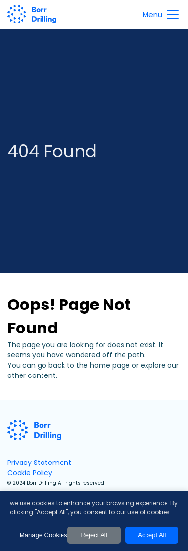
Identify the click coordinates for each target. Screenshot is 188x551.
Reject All (94, 535)
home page (110, 365)
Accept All (152, 535)
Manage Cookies (41, 535)
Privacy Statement (39, 462)
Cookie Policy (29, 473)
